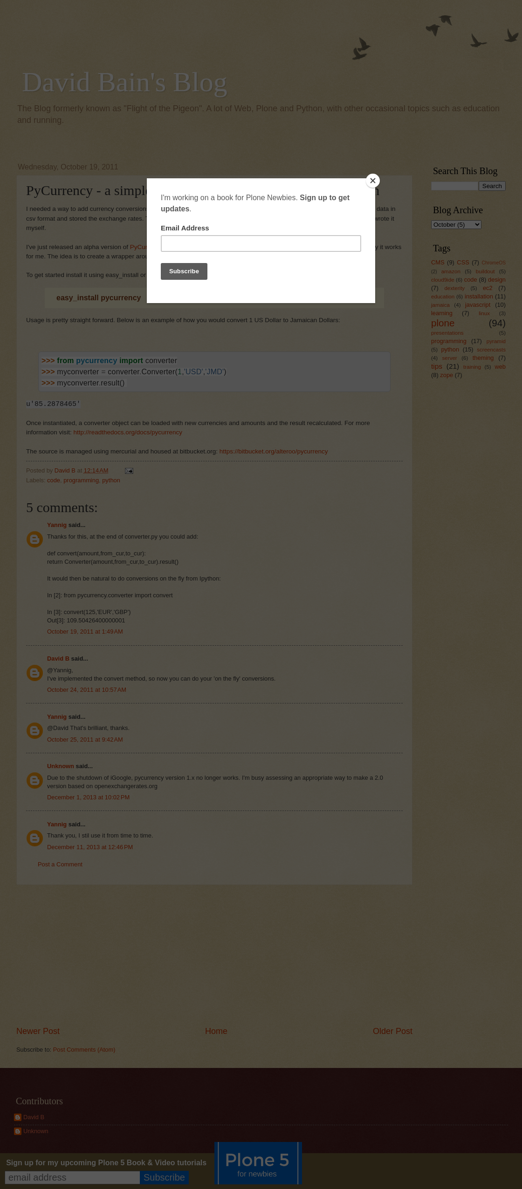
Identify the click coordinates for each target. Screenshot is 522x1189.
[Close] (373, 181)
